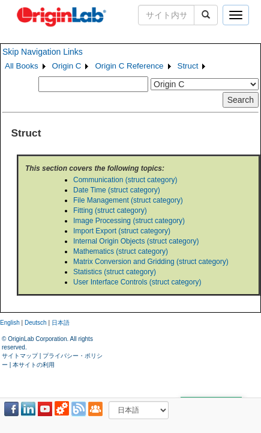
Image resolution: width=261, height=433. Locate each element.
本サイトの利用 (34, 364)
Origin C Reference (129, 65)
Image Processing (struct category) (129, 220)
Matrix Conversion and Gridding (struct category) (151, 261)
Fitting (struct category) (110, 210)
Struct (188, 65)
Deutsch (36, 322)
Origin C (67, 65)
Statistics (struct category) (114, 272)
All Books (21, 65)
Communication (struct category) (125, 180)
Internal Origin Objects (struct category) (136, 241)
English (10, 322)
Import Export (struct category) (121, 231)
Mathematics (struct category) (120, 251)
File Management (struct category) (128, 200)
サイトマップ (20, 355)
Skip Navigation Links (42, 52)
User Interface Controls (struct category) (137, 282)
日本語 (61, 322)
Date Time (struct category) (116, 190)
